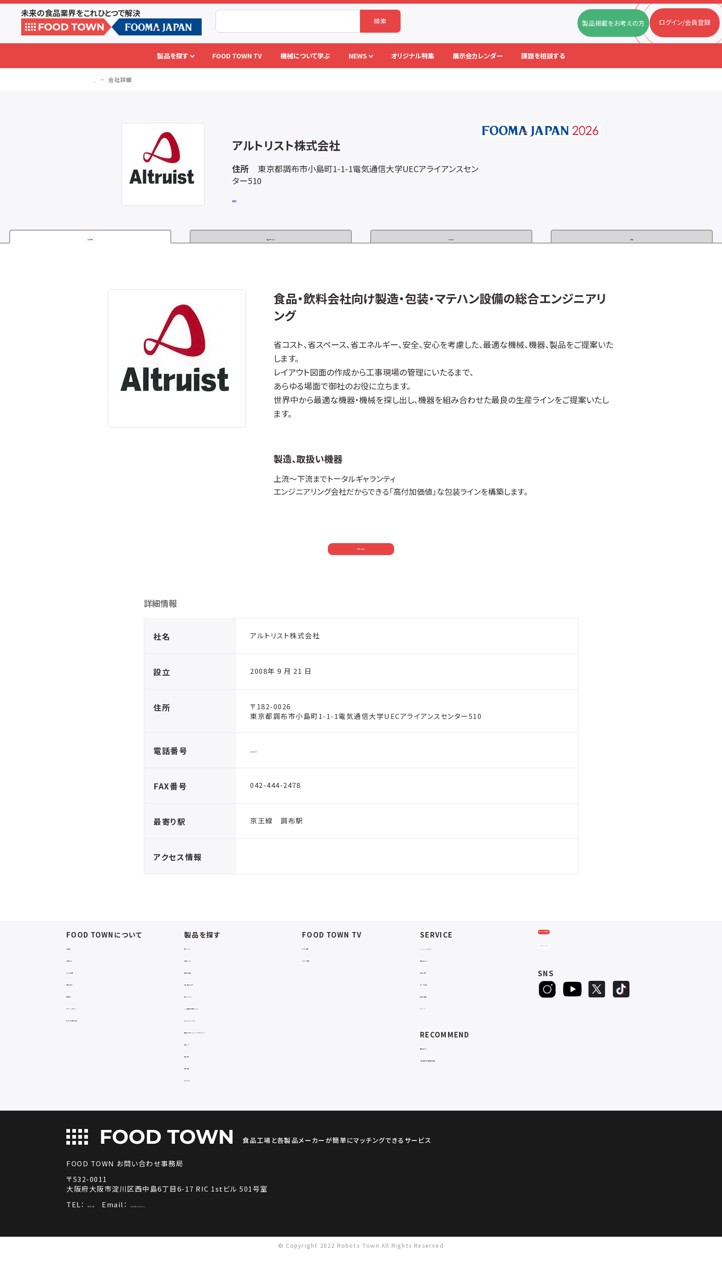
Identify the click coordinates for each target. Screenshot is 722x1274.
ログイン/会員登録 (574, 954)
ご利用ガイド (84, 971)
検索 (380, 21)
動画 (631, 240)
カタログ (451, 240)
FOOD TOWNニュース (452, 959)
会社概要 (79, 959)
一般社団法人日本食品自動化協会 (469, 1070)
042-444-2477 (275, 761)
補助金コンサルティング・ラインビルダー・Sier (243, 1046)
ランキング (435, 1018)
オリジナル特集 (442, 994)
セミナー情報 (321, 959)
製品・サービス (271, 240)
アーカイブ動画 (323, 971)
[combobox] (287, 21)
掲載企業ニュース (445, 971)
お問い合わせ (361, 557)
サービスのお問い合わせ (101, 1030)
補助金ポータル (442, 1058)
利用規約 (79, 1006)
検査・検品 (199, 1075)
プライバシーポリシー (97, 1018)
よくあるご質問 (87, 983)
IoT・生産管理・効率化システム (228, 1018)
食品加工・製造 (205, 983)
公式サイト (247, 200)
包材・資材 (199, 1087)
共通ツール (200, 1063)
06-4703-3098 (112, 1224)
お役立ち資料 (439, 983)
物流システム (202, 959)
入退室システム (206, 971)
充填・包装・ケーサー (214, 994)
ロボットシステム (208, 1006)
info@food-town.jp (210, 1224)
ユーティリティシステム (216, 1030)
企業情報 (90, 240)
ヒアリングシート (574, 985)
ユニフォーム (202, 1098)
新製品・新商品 (441, 1006)
